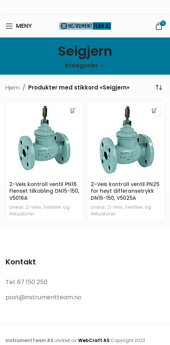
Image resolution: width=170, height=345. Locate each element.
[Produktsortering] (158, 87)
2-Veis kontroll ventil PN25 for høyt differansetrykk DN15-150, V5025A (125, 191)
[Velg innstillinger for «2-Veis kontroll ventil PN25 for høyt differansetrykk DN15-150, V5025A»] (154, 110)
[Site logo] (85, 25)
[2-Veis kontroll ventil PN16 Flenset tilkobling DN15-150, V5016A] (44, 140)
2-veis (33, 207)
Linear (16, 207)
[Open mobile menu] (19, 26)
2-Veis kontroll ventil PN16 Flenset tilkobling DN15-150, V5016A (44, 191)
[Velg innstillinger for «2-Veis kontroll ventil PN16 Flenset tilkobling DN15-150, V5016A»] (73, 110)
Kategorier (81, 66)
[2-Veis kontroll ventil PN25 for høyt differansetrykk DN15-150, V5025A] (126, 140)
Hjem (13, 87)
